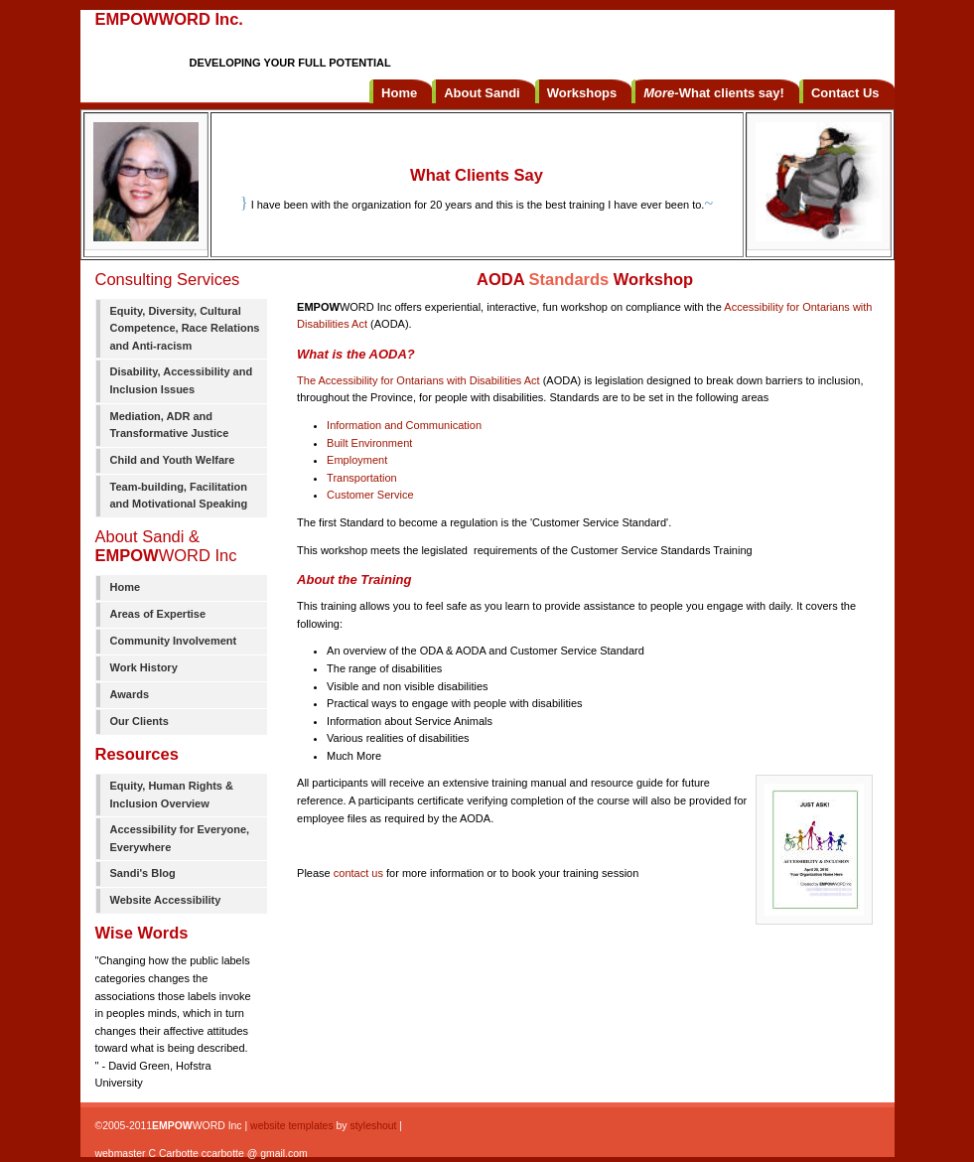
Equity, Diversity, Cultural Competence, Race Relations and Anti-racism (185, 328)
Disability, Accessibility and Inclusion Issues (181, 380)
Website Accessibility (165, 900)
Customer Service (370, 495)
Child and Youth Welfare (172, 460)
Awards (130, 694)
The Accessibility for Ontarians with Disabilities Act (418, 380)
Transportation (362, 478)
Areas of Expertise (158, 614)
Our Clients (139, 721)
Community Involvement (173, 641)
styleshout (372, 1125)
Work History (144, 667)
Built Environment (369, 443)
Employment (357, 460)
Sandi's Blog (143, 873)
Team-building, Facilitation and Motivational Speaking (179, 495)
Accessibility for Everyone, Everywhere (180, 838)
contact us (358, 873)
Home (125, 587)
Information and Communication (404, 425)
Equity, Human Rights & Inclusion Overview (171, 794)
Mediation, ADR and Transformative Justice (169, 425)
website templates (292, 1125)
